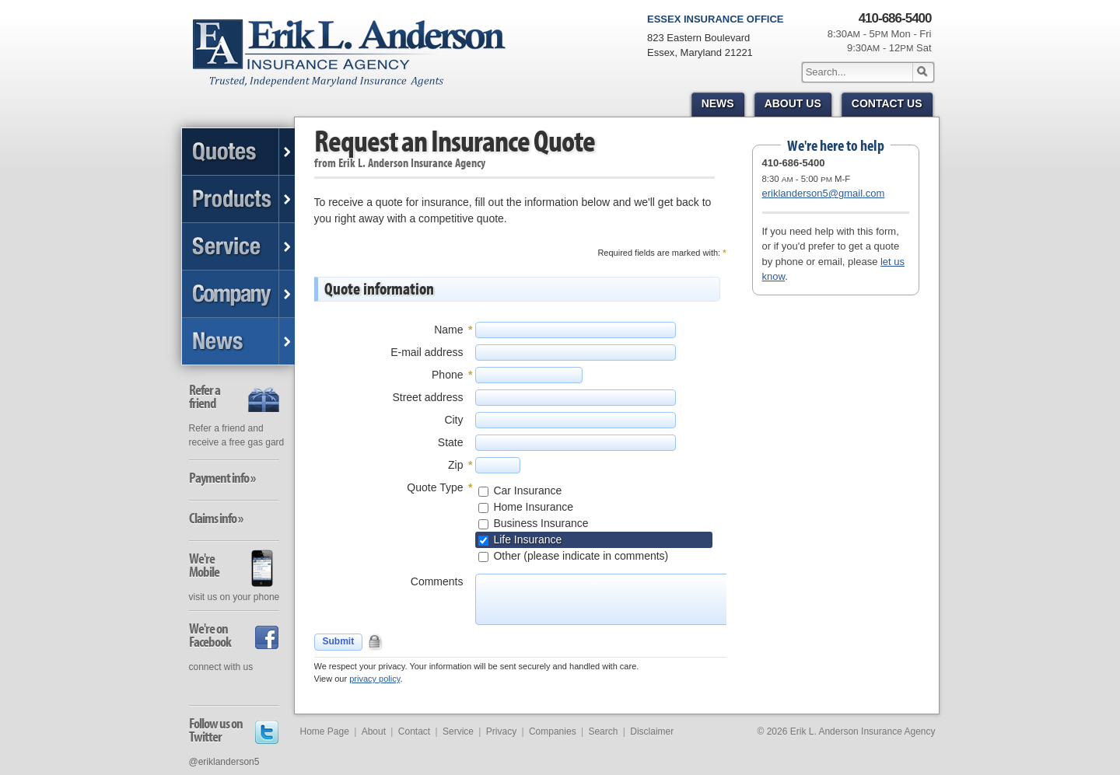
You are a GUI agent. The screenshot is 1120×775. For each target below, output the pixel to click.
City (453, 420)
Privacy (501, 731)
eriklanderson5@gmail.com (823, 193)
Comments (437, 581)
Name (448, 329)
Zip (455, 465)
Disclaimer (652, 731)
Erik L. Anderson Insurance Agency (358, 61)
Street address (427, 397)
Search (603, 731)
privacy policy (374, 678)
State (451, 442)
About (374, 731)
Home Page (324, 731)
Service (458, 731)
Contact (414, 731)
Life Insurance (526, 539)
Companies (552, 731)
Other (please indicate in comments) (580, 556)
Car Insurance (526, 490)
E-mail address (426, 352)
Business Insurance (540, 523)
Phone (447, 374)
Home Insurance (532, 507)
